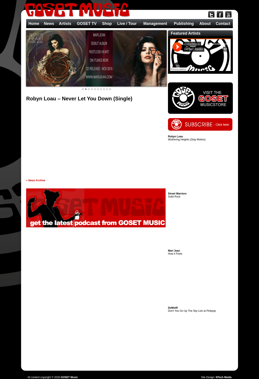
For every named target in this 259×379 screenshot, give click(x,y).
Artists (65, 23)
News (49, 23)
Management (155, 23)
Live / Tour (127, 23)
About (205, 23)
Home (33, 23)
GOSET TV (87, 23)
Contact (223, 23)
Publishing (184, 23)
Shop (107, 23)
